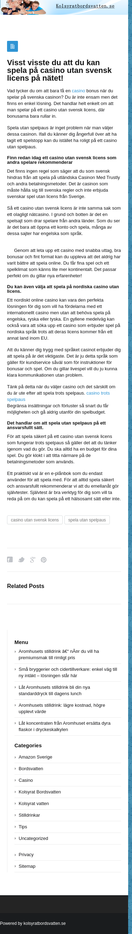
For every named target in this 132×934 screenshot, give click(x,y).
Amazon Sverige (35, 757)
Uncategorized (33, 838)
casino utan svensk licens (35, 520)
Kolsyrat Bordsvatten (40, 791)
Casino (26, 780)
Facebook (10, 560)
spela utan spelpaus (87, 520)
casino (78, 90)
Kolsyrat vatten (34, 803)
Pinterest (43, 560)
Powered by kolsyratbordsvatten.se (33, 923)
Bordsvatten (31, 768)
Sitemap (27, 866)
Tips (23, 826)
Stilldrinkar (29, 815)
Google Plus (33, 560)
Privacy (26, 854)
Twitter (21, 560)
